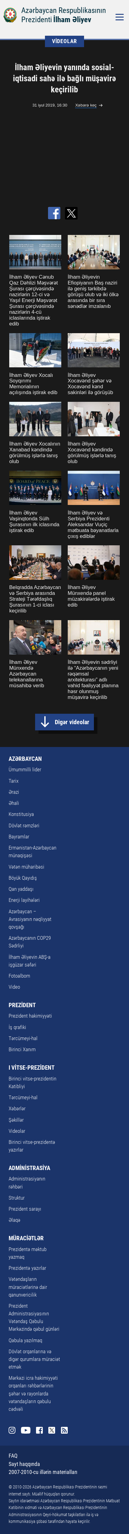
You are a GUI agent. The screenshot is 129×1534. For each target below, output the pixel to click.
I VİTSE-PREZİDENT (31, 1067)
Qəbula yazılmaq (25, 1340)
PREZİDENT (22, 1005)
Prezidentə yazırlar (27, 1268)
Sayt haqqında (24, 1464)
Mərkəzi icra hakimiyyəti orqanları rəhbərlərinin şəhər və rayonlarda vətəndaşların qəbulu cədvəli (33, 1393)
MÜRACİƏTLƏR (26, 1238)
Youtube (25, 1430)
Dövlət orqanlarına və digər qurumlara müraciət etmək (34, 1359)
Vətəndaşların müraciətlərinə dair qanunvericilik (28, 1287)
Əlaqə (14, 1220)
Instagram (12, 1430)
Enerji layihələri (24, 900)
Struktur (17, 1198)
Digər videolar (72, 722)
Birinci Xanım (22, 1049)
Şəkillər (16, 1120)
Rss (64, 1430)
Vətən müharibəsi (26, 867)
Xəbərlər (17, 1108)
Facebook (39, 1430)
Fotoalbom (19, 976)
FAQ (13, 1455)
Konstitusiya (21, 814)
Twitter (51, 1430)
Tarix (13, 781)
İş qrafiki (17, 1027)
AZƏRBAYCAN (25, 758)
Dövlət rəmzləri (24, 825)
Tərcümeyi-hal (23, 1038)
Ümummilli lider (25, 769)
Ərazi (14, 792)
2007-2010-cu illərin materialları (43, 1472)
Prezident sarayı (25, 1209)
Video (14, 987)
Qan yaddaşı (21, 889)
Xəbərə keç (85, 105)
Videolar (17, 1131)
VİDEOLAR (64, 41)
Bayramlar (19, 837)
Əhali (14, 803)
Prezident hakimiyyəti (30, 1016)
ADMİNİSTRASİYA (29, 1168)
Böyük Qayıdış (23, 878)
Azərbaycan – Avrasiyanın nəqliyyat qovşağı (30, 919)
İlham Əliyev (72, 19)
